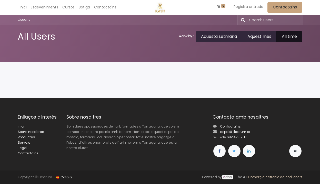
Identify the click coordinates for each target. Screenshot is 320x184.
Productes (26, 137)
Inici (21, 126)
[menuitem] (23, 7)
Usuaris (24, 19)
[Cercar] (242, 20)
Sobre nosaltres (31, 132)
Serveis (24, 142)
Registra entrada (248, 6)
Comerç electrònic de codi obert (275, 177)
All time (289, 36)
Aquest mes (259, 36)
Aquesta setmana (219, 36)
